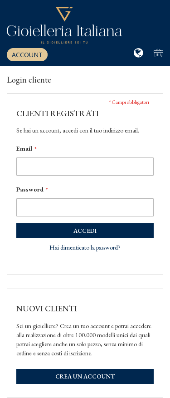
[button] (139, 53)
